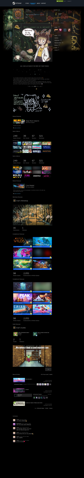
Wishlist (46, 408)
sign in (65, 1)
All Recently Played (40, 408)
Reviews (50, 408)
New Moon (20, 394)
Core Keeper (30, 185)
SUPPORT (43, 3)
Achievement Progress (18, 384)
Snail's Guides (21, 328)
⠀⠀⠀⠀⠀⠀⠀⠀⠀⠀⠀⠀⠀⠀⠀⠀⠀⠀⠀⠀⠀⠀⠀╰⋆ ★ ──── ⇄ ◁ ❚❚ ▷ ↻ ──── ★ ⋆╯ (27, 86)
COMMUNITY (33, 3)
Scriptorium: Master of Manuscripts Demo (33, 402)
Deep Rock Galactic (32, 121)
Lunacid (27, 389)
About (38, 3)
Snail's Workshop (22, 201)
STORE (27, 3)
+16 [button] (46, 397)
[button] (63, 10)
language (68, 1)
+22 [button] (50, 384)
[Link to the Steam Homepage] (18, 4)
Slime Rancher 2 (28, 379)
